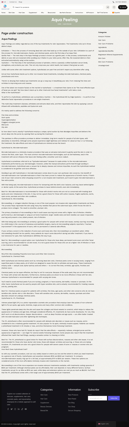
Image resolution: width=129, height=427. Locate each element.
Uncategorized (103, 65)
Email (90, 394)
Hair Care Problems (105, 44)
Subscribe (114, 398)
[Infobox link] (119, 2)
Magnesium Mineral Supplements (110, 55)
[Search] (57, 7)
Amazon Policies (104, 36)
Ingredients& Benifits (105, 51)
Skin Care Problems (105, 62)
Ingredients (102, 47)
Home (59, 24)
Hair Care (101, 40)
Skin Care (101, 58)
